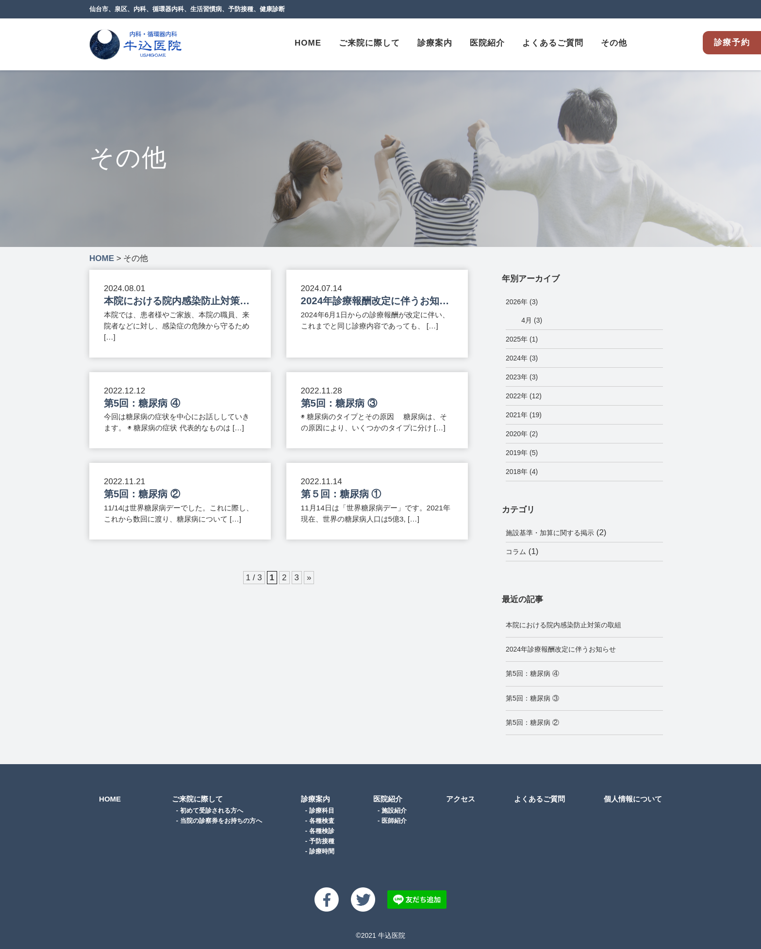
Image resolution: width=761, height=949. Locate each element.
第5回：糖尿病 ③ (532, 698)
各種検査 (321, 821)
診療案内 (315, 798)
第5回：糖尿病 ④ (532, 673)
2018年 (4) (522, 471)
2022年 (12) (524, 396)
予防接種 (321, 841)
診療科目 (321, 810)
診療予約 (732, 42)
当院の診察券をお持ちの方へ (221, 821)
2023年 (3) (522, 377)
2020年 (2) (522, 434)
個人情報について (633, 798)
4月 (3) (531, 320)
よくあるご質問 (552, 43)
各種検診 (321, 831)
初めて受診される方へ (211, 810)
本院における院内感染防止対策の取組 (563, 625)
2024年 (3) (522, 358)
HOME (308, 43)
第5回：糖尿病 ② (532, 722)
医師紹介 (394, 821)
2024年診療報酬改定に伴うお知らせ (561, 649)
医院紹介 (387, 798)
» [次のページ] (309, 577)
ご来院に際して (197, 798)
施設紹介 (394, 810)
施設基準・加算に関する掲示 (550, 533)
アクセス (460, 798)
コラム (516, 552)
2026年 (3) (522, 302)
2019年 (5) (522, 453)
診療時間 (321, 851)
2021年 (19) (524, 415)
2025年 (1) (522, 339)
